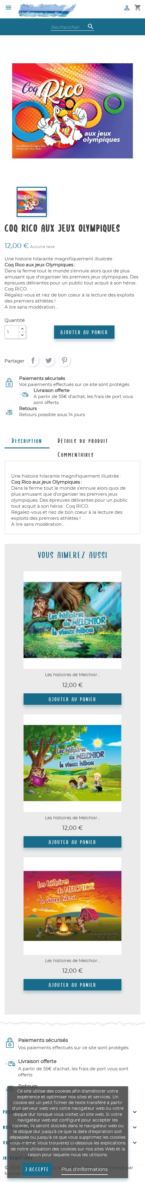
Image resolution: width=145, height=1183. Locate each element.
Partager (33, 360)
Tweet (49, 360)
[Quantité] (12, 332)
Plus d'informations (84, 1169)
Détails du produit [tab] (83, 440)
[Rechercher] (72, 27)
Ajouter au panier (84, 332)
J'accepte (37, 1169)
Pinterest (64, 360)
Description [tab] (27, 440)
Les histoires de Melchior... (72, 675)
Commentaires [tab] (76, 454)
